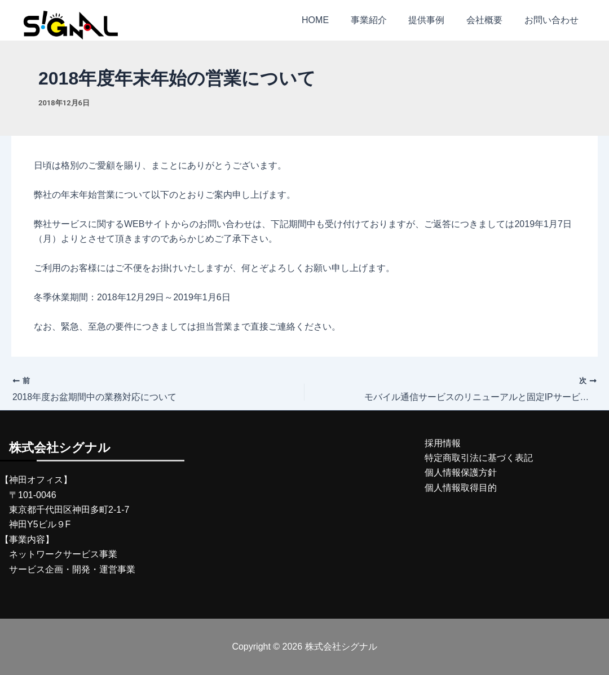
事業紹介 (382, 20)
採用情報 (443, 443)
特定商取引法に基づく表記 (479, 458)
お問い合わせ (553, 20)
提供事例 (436, 20)
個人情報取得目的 (461, 487)
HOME (332, 20)
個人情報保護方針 (461, 473)
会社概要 (490, 20)
